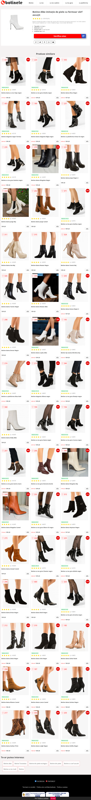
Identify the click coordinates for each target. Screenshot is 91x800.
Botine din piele (55, 763)
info (28, 97)
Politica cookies (62, 787)
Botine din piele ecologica (38, 763)
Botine (31, 3)
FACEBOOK (39, 781)
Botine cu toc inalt (10, 769)
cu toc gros (69, 3)
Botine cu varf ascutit (71, 763)
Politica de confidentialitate (46, 787)
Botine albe (8, 763)
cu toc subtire (54, 3)
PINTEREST (50, 781)
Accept (53, 798)
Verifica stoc (70, 36)
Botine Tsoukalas (20, 763)
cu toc (42, 3)
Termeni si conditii (29, 787)
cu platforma (83, 3)
